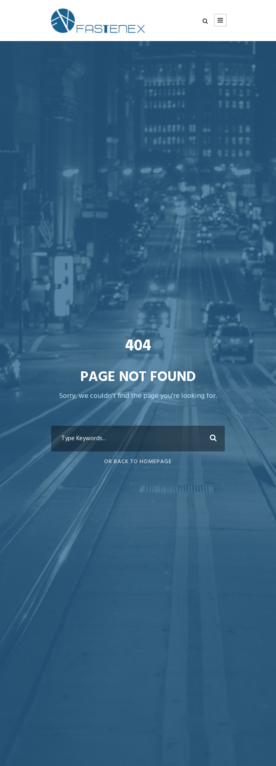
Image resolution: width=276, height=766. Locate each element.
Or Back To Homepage (138, 461)
